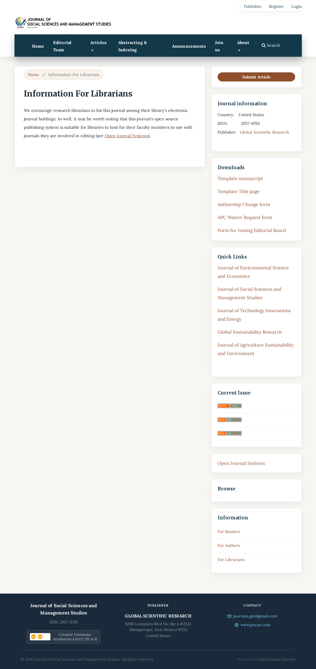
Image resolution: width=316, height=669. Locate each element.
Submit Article (256, 77)
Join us (219, 46)
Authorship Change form (244, 204)
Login (296, 6)
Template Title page (239, 191)
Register (276, 6)
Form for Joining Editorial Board (252, 230)
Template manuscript (240, 178)
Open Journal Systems (126, 135)
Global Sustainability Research (250, 332)
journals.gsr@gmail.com (252, 616)
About (243, 42)
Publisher (253, 6)
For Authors (229, 545)
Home (38, 46)
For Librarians (231, 559)
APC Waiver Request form (245, 217)
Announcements (189, 46)
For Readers (229, 531)
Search (271, 45)
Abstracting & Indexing (132, 46)
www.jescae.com (252, 624)
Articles (98, 42)
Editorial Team (62, 46)
